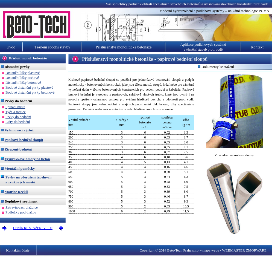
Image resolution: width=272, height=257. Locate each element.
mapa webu (211, 250)
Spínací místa (15, 107)
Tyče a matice (15, 112)
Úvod (10, 47)
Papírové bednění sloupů (24, 140)
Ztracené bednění (18, 149)
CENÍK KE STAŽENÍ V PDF (32, 228)
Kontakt (257, 47)
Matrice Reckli (16, 192)
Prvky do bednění (18, 117)
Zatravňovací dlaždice (21, 207)
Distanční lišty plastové (22, 73)
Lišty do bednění (17, 122)
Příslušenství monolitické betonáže (123, 47)
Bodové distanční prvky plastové (29, 87)
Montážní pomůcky (20, 168)
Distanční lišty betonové (23, 82)
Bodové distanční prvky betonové (30, 92)
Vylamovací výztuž (19, 130)
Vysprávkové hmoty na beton (27, 159)
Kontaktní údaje (18, 250)
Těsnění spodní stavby (52, 47)
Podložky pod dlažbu (20, 212)
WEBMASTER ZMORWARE (244, 250)
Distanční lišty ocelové (22, 78)
